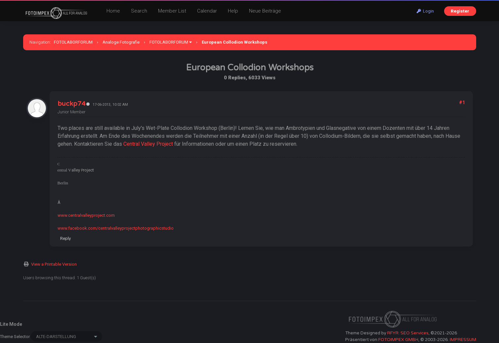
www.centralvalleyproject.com (86, 215)
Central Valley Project (148, 144)
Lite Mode (11, 324)
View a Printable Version (54, 264)
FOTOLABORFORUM (73, 42)
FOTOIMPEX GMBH (398, 339)
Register (460, 11)
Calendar (207, 11)
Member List (172, 11)
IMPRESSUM (463, 339)
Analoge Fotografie (121, 42)
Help (233, 11)
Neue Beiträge (265, 11)
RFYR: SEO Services (408, 333)
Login (425, 11)
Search (139, 11)
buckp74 (71, 104)
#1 (462, 102)
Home (113, 11)
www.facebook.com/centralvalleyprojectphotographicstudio (116, 228)
